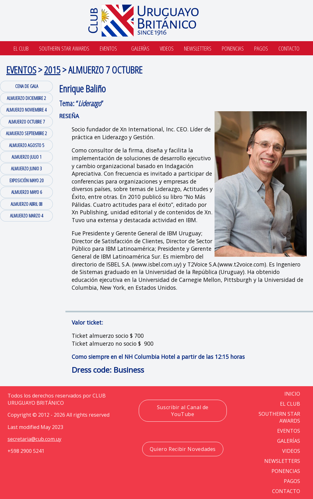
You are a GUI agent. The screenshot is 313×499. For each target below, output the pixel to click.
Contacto (288, 48)
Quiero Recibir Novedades (183, 449)
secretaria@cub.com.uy (34, 439)
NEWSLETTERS (282, 461)
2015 (52, 69)
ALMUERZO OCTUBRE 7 (26, 121)
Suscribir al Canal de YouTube (183, 411)
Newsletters (197, 48)
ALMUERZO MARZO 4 (26, 215)
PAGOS (292, 481)
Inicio (292, 393)
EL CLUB (290, 403)
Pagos (261, 48)
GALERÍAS (288, 440)
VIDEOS (291, 450)
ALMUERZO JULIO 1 (27, 157)
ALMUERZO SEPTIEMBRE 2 (26, 133)
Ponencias (233, 48)
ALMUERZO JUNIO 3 (26, 168)
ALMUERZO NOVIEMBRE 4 (26, 110)
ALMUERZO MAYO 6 (26, 192)
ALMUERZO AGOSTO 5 (26, 145)
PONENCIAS (285, 471)
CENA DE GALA (26, 86)
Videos (167, 48)
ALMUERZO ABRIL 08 (26, 204)
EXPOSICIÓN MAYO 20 (26, 180)
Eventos (108, 48)
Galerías (140, 48)
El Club (21, 48)
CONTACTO (286, 491)
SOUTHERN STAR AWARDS (64, 48)
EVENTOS (21, 69)
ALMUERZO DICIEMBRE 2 (26, 98)
